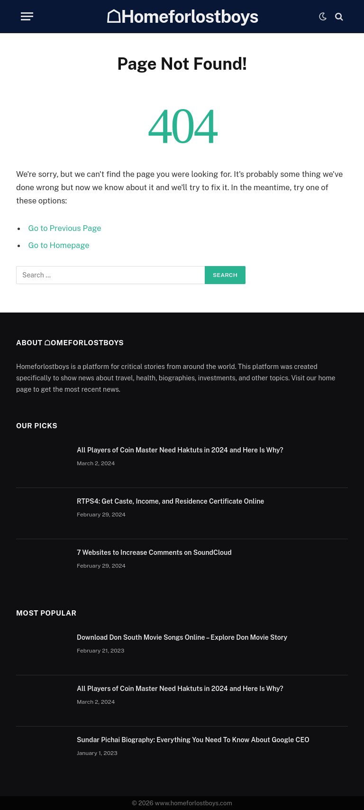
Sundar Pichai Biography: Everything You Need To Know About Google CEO (193, 740)
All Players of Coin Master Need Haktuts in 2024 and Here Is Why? (180, 450)
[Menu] (27, 16)
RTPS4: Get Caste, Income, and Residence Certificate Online (170, 501)
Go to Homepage (59, 245)
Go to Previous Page (64, 228)
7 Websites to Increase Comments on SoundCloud (154, 552)
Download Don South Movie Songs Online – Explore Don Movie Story (182, 637)
